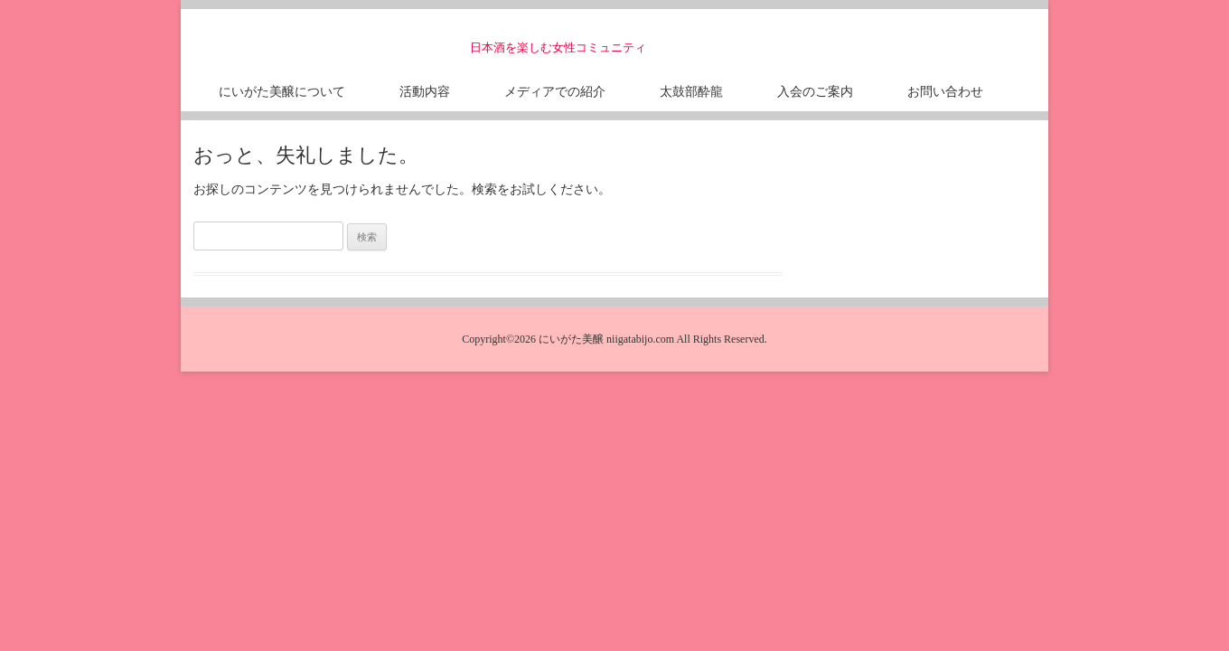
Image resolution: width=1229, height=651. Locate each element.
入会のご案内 (815, 90)
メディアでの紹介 (554, 90)
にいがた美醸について (282, 90)
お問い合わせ (945, 90)
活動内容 (424, 90)
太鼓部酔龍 (691, 90)
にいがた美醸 (338, 40)
